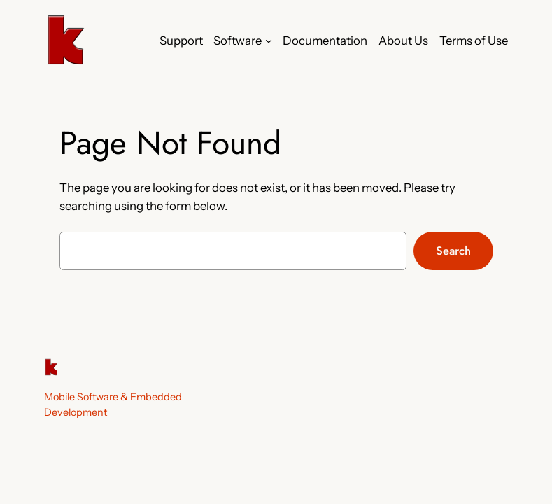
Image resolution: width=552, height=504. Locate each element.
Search (453, 250)
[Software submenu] (268, 40)
